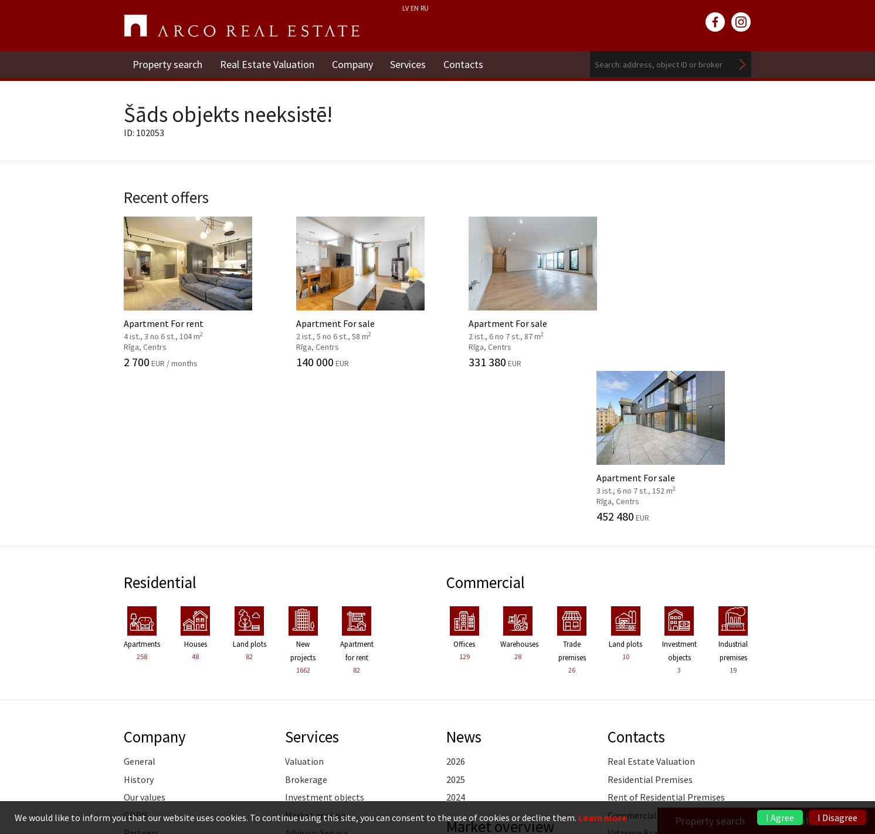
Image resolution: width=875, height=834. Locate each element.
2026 (455, 607)
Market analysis (316, 660)
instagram (741, 22)
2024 (455, 642)
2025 (455, 624)
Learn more (602, 817)
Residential (160, 428)
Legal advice (309, 714)
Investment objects (324, 642)
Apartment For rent (195, 291)
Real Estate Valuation (267, 64)
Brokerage (306, 624)
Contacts (464, 64)
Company (352, 64)
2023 (455, 732)
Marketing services (322, 696)
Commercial (485, 428)
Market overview (500, 671)
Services (408, 64)
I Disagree (837, 817)
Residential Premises (650, 624)
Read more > (726, 696)
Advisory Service (316, 678)
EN (415, 8)
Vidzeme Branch (640, 678)
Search (742, 64)
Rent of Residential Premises (666, 642)
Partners (141, 678)
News (463, 582)
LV (405, 8)
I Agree (780, 817)
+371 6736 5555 (406, 784)
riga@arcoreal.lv (407, 798)
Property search (167, 64)
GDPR (135, 660)
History (139, 624)
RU (424, 8)
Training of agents (322, 731)
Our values (144, 642)
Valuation (304, 607)
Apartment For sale (357, 291)
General (139, 607)
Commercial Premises (652, 660)
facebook (715, 22)
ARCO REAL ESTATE (242, 26)
